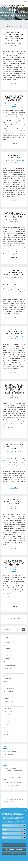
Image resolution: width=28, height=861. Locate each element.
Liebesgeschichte (8, 701)
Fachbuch (6, 658)
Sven (19, 43)
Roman (6, 724)
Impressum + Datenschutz (11, 751)
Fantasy (6, 662)
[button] (25, 810)
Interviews (7, 675)
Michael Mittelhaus (9, 805)
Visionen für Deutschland (14, 156)
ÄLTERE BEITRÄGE (14, 618)
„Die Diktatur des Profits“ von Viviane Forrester (14, 563)
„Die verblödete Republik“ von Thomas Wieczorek (14, 502)
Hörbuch (6, 672)
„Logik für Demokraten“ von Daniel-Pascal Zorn (14, 272)
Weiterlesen (14, 83)
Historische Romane (9, 668)
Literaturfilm (7, 705)
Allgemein (6, 642)
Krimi (5, 685)
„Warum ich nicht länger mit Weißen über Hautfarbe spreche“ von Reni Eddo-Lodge (14, 37)
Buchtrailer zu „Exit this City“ (11, 786)
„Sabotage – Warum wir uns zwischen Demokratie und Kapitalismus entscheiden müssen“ (14, 389)
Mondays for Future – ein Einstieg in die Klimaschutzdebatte (13, 807)
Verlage (6, 738)
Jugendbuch (7, 678)
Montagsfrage (8, 708)
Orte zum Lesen (8, 711)
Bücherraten (7, 648)
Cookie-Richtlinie (9, 754)
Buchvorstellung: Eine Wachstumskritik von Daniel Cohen (14, 215)
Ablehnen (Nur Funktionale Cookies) (14, 849)
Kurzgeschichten (8, 691)
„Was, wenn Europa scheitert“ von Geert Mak (14, 446)
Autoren (6, 645)
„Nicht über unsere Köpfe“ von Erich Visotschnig (14, 98)
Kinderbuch (7, 681)
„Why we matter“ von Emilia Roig (12, 782)
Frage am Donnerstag (9, 665)
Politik (5, 718)
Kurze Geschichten (9, 688)
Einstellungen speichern (14, 853)
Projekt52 (6, 721)
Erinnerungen (7, 655)
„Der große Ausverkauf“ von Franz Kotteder (14, 332)
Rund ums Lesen (8, 728)
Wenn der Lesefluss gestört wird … (13, 774)
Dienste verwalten (13, 840)
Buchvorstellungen (9, 652)
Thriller (6, 734)
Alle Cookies (14, 845)
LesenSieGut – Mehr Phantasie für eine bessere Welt (12, 6)
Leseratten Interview (9, 695)
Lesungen (6, 698)
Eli (4, 799)
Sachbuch (6, 731)
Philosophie (7, 714)
